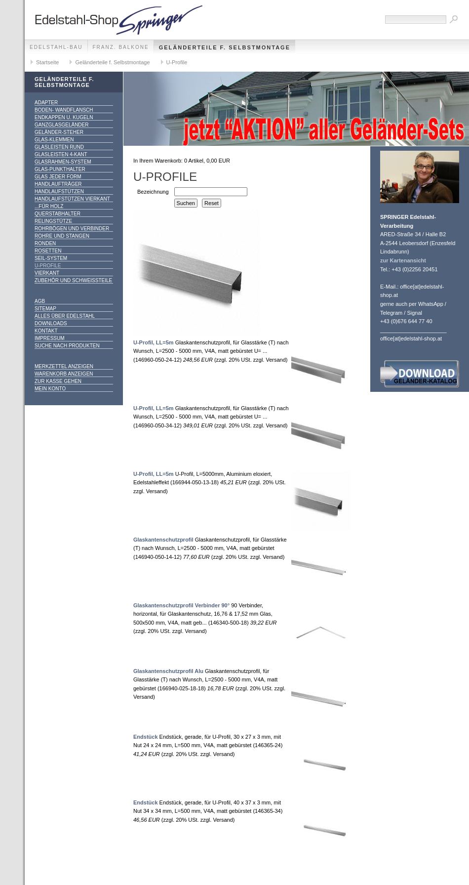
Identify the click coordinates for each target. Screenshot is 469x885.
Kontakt (46, 331)
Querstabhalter (57, 213)
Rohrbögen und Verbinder (72, 228)
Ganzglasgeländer (61, 124)
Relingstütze (53, 221)
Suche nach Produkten (67, 345)
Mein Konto (50, 388)
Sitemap (45, 308)
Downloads (51, 323)
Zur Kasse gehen (58, 381)
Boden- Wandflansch (64, 110)
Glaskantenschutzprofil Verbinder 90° (181, 605)
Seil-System (51, 258)
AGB (40, 301)
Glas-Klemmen (54, 139)
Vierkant (47, 273)
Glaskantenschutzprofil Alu (168, 671)
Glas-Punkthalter (60, 169)
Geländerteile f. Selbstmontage (224, 47)
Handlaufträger (58, 184)
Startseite (47, 62)
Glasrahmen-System (63, 162)
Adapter (46, 102)
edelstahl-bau (56, 47)
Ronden (45, 243)
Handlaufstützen (59, 191)
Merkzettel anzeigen (64, 366)
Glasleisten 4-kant (61, 154)
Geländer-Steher (59, 132)
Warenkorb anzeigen (64, 374)
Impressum (50, 338)
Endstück (145, 737)
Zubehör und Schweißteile (73, 280)
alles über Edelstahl (65, 316)
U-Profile (177, 62)
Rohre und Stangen (62, 236)
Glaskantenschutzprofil (163, 540)
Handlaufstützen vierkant (72, 199)
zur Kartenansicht (403, 260)
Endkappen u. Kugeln (64, 117)
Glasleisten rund (59, 147)
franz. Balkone (121, 47)
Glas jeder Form (58, 176)
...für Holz (49, 206)
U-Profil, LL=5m (153, 342)
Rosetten (48, 250)
